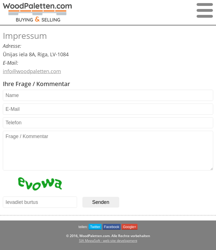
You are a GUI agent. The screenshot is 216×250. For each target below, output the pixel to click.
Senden (100, 202)
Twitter (95, 227)
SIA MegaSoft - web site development (108, 240)
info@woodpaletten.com (32, 71)
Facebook (111, 227)
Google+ (129, 227)
